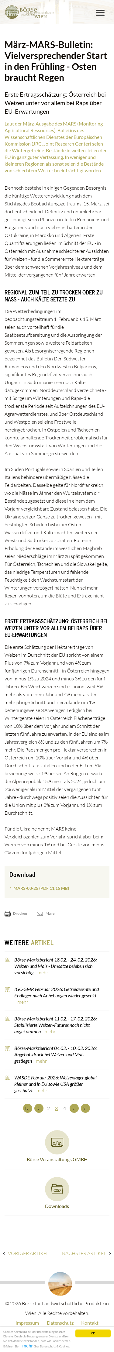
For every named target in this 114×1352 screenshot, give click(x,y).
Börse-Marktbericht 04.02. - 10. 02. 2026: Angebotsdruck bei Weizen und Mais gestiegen (55, 1054)
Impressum (27, 1323)
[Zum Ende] (85, 1108)
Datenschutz (60, 1323)
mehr (42, 972)
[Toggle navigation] (100, 13)
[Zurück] (38, 1108)
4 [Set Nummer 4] (64, 1108)
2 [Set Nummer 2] (48, 1108)
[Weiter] (74, 1108)
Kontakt (89, 1323)
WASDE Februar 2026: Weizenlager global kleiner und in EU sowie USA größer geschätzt (55, 1084)
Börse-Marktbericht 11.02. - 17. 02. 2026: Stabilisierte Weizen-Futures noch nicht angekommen (55, 1025)
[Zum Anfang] (27, 1108)
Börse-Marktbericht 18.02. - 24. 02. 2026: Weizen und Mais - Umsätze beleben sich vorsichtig (55, 966)
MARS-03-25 (41, 888)
